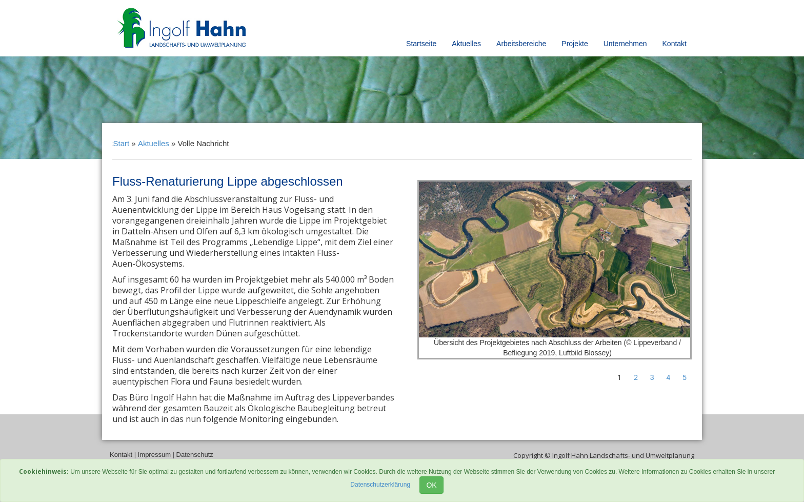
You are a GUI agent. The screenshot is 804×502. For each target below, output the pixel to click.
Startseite (421, 43)
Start (121, 143)
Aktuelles (466, 43)
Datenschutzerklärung (380, 484)
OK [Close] (431, 485)
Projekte (574, 43)
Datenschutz (194, 454)
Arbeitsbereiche (521, 43)
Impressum (154, 454)
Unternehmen (625, 43)
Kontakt (674, 43)
